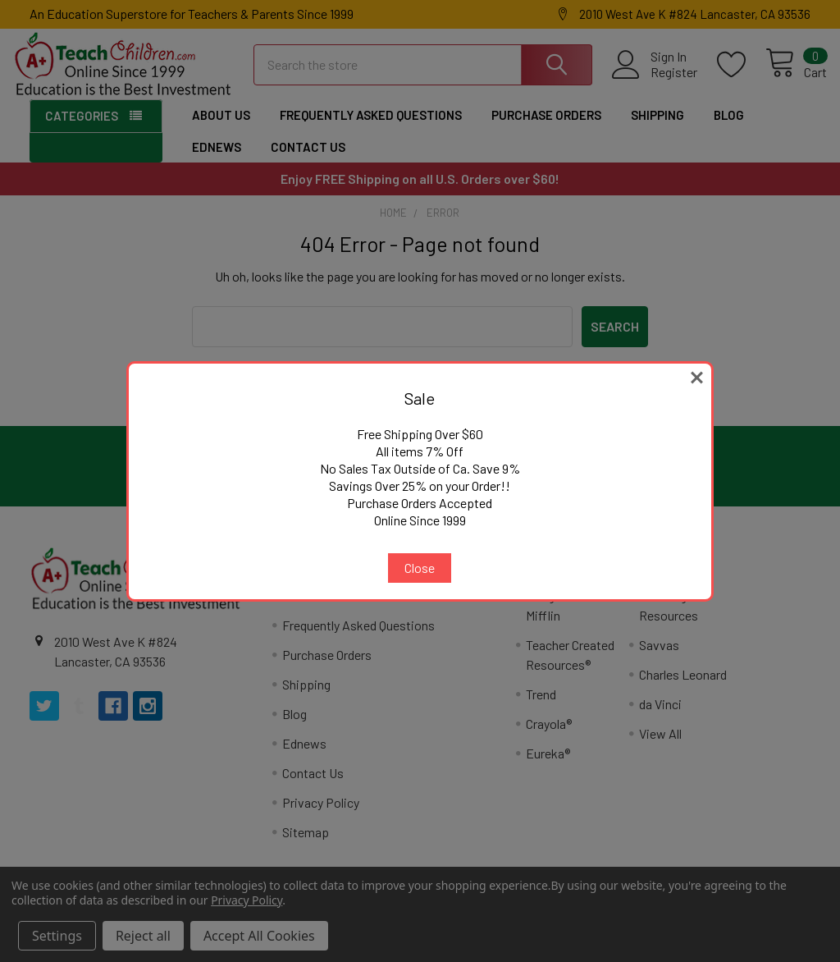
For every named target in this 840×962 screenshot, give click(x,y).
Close (419, 567)
